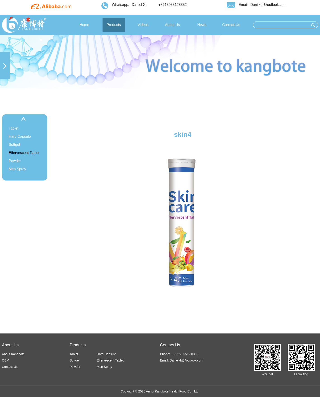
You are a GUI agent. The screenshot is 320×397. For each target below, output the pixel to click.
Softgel (14, 145)
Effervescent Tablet (24, 153)
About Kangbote (13, 354)
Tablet (14, 128)
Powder (15, 161)
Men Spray (17, 169)
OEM (5, 360)
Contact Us (10, 367)
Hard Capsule (20, 136)
